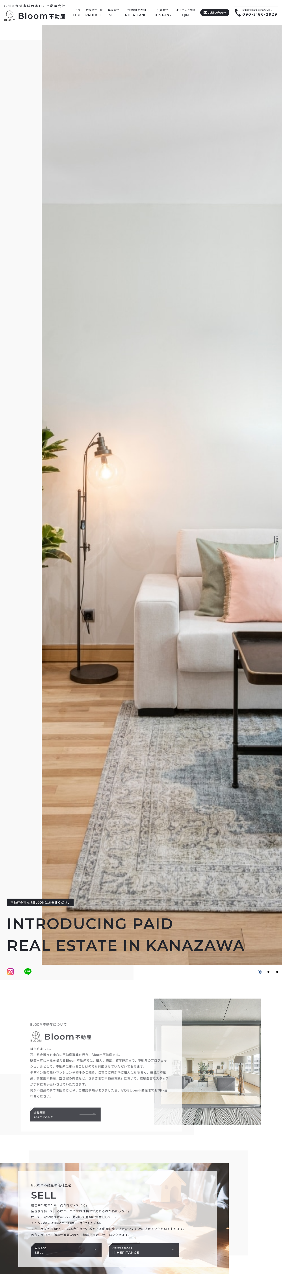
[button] (260, 972)
